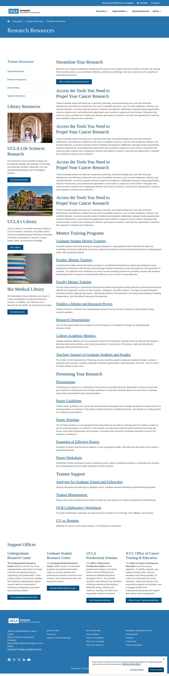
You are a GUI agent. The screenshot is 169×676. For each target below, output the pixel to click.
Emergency (75, 672)
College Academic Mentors (76, 336)
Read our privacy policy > (132, 669)
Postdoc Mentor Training (74, 260)
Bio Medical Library (18, 313)
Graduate (129, 641)
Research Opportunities (73, 320)
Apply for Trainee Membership (59, 641)
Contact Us (51, 638)
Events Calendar (93, 638)
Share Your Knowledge (95, 645)
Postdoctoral (131, 645)
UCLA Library (16, 248)
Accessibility (87, 672)
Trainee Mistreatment (72, 495)
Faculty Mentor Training (73, 282)
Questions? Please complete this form (24, 653)
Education (17, 21)
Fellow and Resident (134, 648)
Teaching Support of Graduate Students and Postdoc (93, 355)
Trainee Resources (34, 21)
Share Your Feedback (95, 641)
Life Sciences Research (20, 180)
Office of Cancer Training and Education (76, 82)
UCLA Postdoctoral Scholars (101, 601)
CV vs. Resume (67, 521)
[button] (142, 3)
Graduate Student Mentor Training (81, 241)
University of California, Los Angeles (117, 3)
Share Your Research (94, 648)
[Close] (163, 664)
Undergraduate (132, 638)
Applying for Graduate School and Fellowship (89, 482)
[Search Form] (155, 3)
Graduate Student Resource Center (62, 590)
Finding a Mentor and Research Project (84, 304)
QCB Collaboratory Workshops (78, 508)
